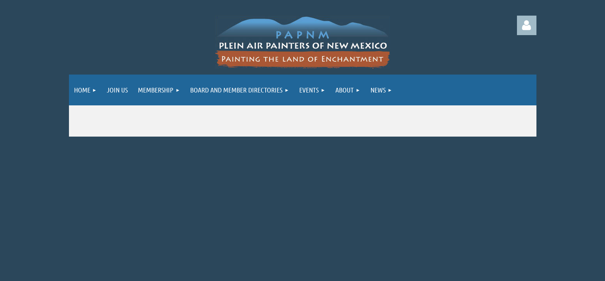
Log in (526, 25)
